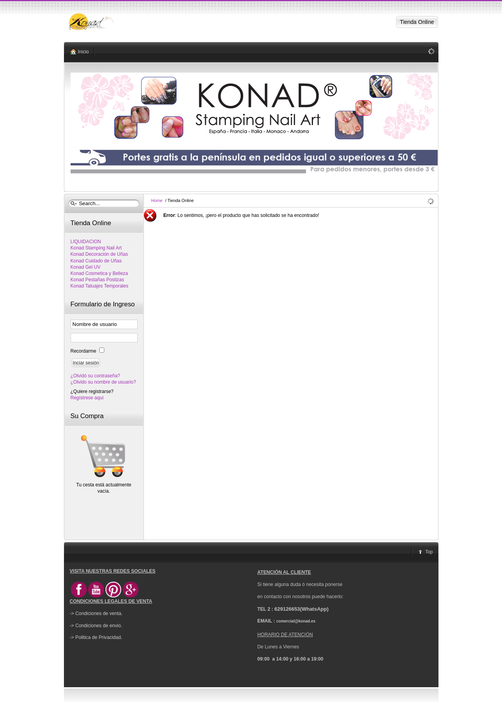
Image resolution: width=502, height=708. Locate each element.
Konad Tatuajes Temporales (100, 286)
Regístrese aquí (87, 397)
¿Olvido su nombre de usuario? (103, 382)
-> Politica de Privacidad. (96, 637)
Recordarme (84, 351)
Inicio (83, 52)
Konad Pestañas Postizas (97, 279)
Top (429, 552)
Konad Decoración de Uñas (99, 254)
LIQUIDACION (86, 241)
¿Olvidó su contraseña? (95, 376)
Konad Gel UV (86, 267)
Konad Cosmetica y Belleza (99, 273)
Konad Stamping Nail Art (96, 248)
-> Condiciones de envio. (96, 625)
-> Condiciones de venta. (96, 613)
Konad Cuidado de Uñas (96, 261)
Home (157, 200)
